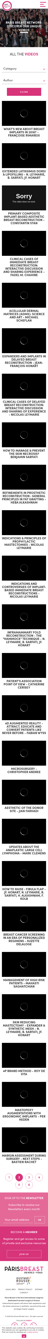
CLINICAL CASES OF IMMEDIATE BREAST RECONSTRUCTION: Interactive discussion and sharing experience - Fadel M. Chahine (24, 267)
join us (24, 1254)
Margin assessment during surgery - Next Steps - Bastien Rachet (24, 1158)
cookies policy (32, 1332)
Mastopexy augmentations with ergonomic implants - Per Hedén (24, 1114)
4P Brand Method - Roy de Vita (24, 1072)
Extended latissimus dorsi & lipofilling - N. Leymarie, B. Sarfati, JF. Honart (24, 174)
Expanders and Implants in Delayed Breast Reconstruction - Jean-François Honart (24, 361)
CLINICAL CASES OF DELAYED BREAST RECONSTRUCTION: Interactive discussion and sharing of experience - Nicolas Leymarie (24, 407)
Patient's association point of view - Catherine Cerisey (24, 684)
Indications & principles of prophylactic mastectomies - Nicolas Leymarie (24, 543)
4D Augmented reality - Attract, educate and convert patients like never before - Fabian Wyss (24, 728)
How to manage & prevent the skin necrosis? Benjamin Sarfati (24, 453)
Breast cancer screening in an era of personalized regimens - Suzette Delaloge (24, 939)
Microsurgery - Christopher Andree (24, 770)
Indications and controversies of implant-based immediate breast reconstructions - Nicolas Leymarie (24, 589)
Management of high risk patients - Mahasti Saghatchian (24, 983)
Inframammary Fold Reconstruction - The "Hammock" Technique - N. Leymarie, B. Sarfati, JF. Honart (24, 638)
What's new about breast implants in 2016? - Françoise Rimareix (24, 132)
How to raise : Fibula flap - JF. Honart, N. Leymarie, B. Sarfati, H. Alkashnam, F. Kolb (24, 894)
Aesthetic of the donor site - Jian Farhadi (24, 809)
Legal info (11, 1289)
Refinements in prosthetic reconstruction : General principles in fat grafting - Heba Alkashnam (24, 497)
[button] (43, 4)
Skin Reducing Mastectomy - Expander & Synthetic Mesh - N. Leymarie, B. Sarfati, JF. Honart (24, 1028)
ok (24, 1336)
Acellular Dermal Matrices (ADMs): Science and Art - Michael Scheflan (24, 315)
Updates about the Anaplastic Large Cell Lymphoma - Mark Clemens (24, 849)
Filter (24, 91)
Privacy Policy (25, 1289)
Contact (24, 1292)
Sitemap (38, 1289)
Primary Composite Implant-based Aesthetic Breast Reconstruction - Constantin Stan (24, 218)
